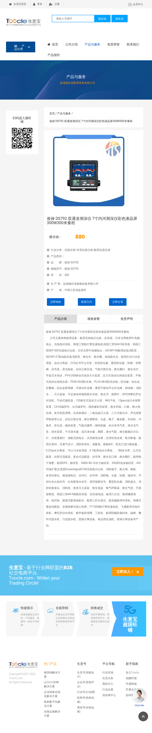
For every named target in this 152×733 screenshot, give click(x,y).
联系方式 (86, 301)
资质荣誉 (113, 44)
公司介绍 (71, 44)
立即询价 (55, 301)
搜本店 (119, 18)
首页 (52, 44)
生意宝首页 (17, 4)
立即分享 (117, 301)
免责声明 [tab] (126, 319)
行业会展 (107, 689)
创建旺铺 (131, 678)
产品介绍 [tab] (60, 319)
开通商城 (131, 683)
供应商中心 (109, 695)
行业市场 (107, 672)
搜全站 (102, 18)
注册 (54, 4)
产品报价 (53, 55)
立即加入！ (127, 572)
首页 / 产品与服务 (61, 113)
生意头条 (107, 678)
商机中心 (107, 683)
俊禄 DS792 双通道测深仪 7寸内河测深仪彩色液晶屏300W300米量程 (91, 121)
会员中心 (135, 4)
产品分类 (19, 47)
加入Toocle (132, 672)
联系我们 (133, 44)
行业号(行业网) (86, 692)
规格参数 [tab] (93, 319)
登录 (37, 4)
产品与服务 (92, 44)
